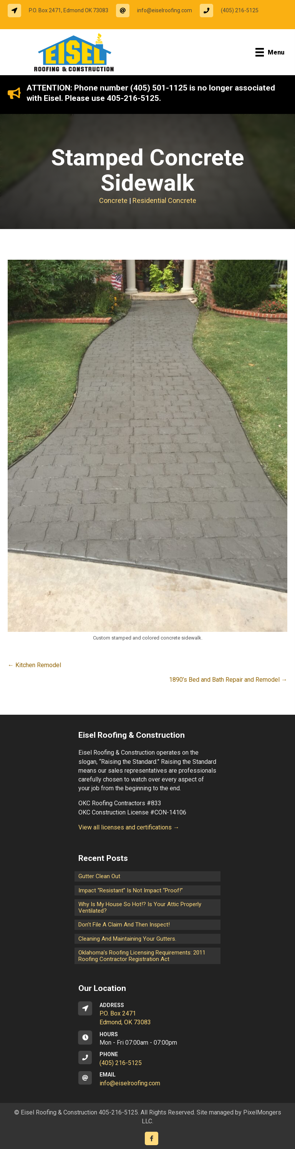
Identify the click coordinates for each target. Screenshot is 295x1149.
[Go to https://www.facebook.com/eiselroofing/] (151, 1138)
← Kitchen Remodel (34, 665)
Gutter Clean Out (99, 876)
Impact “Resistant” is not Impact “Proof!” (130, 890)
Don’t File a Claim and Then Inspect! (124, 924)
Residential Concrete (164, 200)
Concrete (113, 200)
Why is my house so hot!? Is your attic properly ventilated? (139, 907)
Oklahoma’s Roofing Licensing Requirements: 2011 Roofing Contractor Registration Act (142, 956)
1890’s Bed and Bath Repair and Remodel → (228, 679)
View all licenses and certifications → (128, 827)
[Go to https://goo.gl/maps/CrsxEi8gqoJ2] (147, 1014)
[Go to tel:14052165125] (233, 10)
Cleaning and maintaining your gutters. (127, 938)
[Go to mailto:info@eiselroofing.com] (158, 10)
